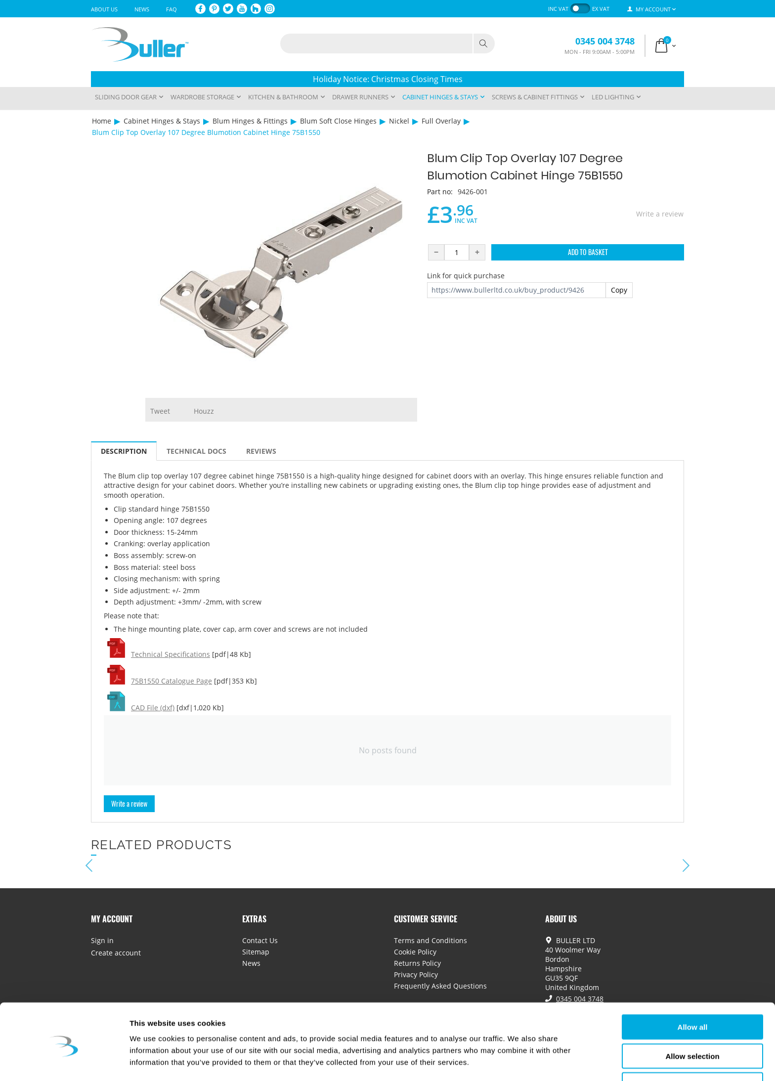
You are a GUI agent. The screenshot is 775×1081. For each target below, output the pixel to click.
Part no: (440, 191)
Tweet (160, 411)
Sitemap (255, 951)
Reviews (261, 451)
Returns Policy (417, 963)
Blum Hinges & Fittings (250, 121)
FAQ (171, 9)
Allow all (693, 994)
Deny (693, 1052)
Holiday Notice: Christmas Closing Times (388, 79)
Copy (619, 290)
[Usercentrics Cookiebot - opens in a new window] (64, 1061)
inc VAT (558, 8)
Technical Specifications (170, 654)
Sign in (102, 940)
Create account (116, 952)
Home (101, 121)
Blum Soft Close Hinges (338, 121)
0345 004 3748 (605, 41)
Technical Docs (196, 451)
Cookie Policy (415, 951)
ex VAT (600, 8)
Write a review (660, 213)
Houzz (204, 411)
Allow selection (692, 1023)
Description (124, 451)
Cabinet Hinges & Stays (162, 121)
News (141, 9)
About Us (104, 9)
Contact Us (260, 940)
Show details (519, 1061)
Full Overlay (441, 121)
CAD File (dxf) (152, 707)
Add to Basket (588, 252)
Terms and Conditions (430, 940)
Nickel (399, 121)
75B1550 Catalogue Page (171, 681)
